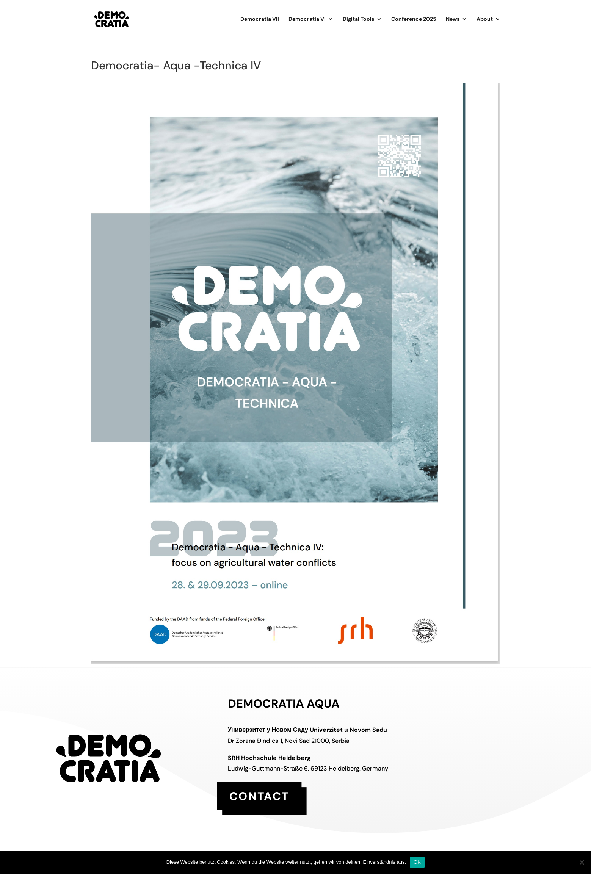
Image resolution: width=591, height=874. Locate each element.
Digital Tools (358, 19)
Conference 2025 (413, 19)
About (485, 19)
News (452, 19)
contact (259, 795)
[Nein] (581, 862)
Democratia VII (259, 19)
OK (417, 862)
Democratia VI (307, 19)
